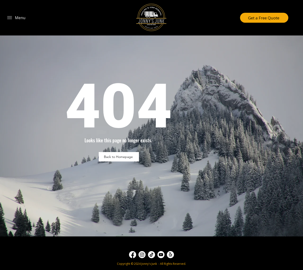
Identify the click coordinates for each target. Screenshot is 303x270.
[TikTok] (151, 254)
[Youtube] (161, 254)
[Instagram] (142, 254)
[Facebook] (132, 254)
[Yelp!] (170, 254)
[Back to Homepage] (119, 156)
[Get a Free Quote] (264, 18)
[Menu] (16, 18)
